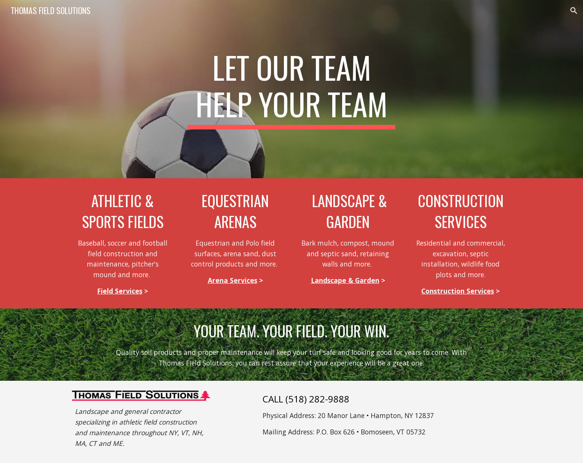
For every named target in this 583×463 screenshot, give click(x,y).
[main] (291, 89)
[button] (574, 11)
